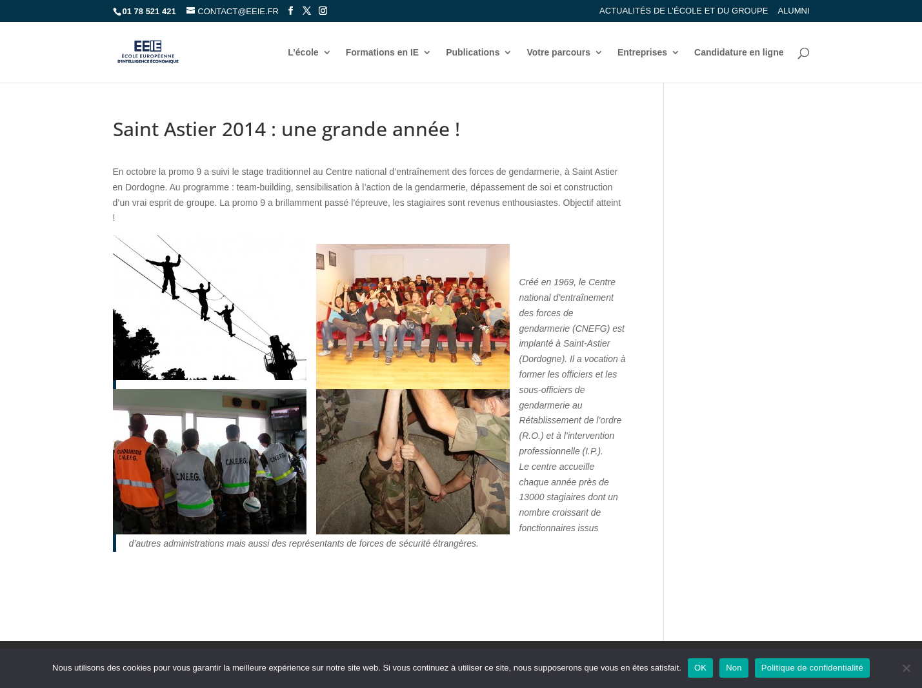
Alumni (793, 10)
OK (700, 668)
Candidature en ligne (738, 52)
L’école (303, 52)
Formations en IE (382, 52)
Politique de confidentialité (812, 668)
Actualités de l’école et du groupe (683, 10)
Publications (472, 52)
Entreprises (642, 52)
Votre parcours (558, 52)
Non (734, 668)
